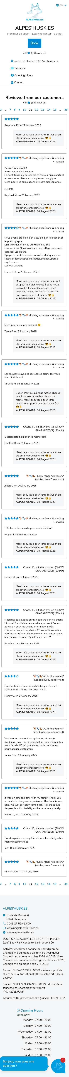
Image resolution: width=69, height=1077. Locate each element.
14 (48, 109)
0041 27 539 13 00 (19, 923)
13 (42, 109)
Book (34, 43)
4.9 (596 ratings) (34, 53)
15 (54, 109)
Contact (17, 82)
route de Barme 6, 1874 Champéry (34, 61)
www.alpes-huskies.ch (20, 932)
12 (36, 109)
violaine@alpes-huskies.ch (22, 928)
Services (18, 68)
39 (66, 109)
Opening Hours (22, 75)
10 (24, 109)
